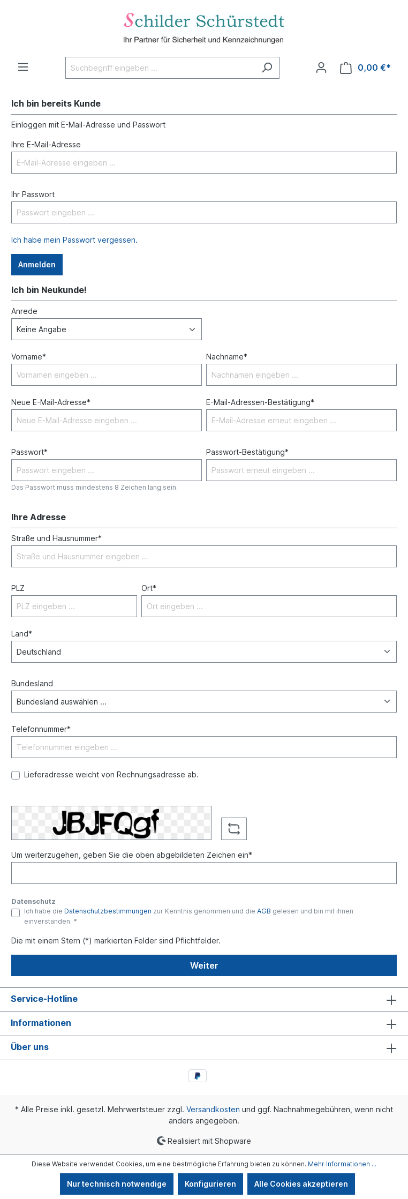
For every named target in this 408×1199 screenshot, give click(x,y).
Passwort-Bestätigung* (247, 451)
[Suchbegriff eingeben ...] (160, 68)
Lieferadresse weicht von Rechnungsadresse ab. (111, 774)
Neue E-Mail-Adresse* (50, 402)
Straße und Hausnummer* (56, 538)
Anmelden (37, 264)
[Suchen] (266, 68)
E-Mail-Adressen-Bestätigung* (260, 402)
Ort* (148, 588)
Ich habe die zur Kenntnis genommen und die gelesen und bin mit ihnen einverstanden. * (188, 916)
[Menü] (23, 67)
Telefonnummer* (41, 728)
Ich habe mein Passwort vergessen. (74, 239)
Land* (21, 633)
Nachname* (226, 356)
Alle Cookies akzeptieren (301, 1183)
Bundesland (32, 683)
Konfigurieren (210, 1183)
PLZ (18, 588)
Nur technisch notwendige (117, 1183)
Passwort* (29, 451)
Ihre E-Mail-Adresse (46, 144)
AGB (264, 911)
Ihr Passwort (33, 194)
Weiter (204, 965)
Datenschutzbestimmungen (108, 911)
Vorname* (28, 356)
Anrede (24, 311)
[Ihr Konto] (321, 67)
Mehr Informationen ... (342, 1164)
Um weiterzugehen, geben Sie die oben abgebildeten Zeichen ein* (131, 854)
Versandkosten (213, 1109)
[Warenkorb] (365, 67)
